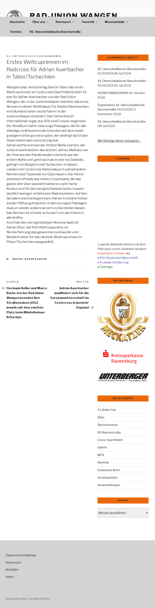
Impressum (13, 562)
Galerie (102, 447)
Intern (10, 576)
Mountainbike (116, 22)
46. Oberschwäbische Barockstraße (55, 31)
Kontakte (12, 569)
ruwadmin (52, 56)
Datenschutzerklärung (21, 555)
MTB (100, 455)
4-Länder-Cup (106, 409)
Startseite (17, 22)
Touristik (90, 22)
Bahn (100, 417)
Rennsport (65, 22)
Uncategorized (107, 477)
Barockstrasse (107, 424)
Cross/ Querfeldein (29, 259)
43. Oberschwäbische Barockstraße (121, 121)
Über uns (40, 22)
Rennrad (103, 462)
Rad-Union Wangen (74, 15)
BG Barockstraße (109, 432)
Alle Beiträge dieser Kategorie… (119, 140)
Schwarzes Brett (108, 470)
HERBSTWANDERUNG (112, 93)
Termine (16, 31)
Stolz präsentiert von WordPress (28, 598)
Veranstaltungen (108, 485)
